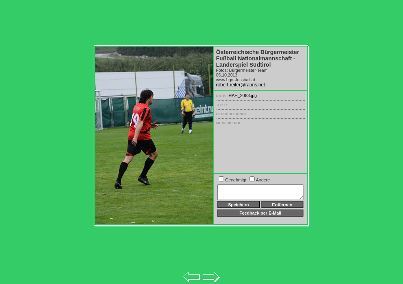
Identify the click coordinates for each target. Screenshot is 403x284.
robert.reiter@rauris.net (240, 85)
